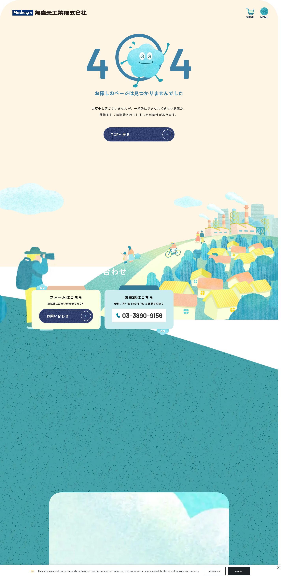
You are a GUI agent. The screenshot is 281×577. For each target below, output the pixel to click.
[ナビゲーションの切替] (264, 12)
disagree (214, 570)
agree (239, 570)
